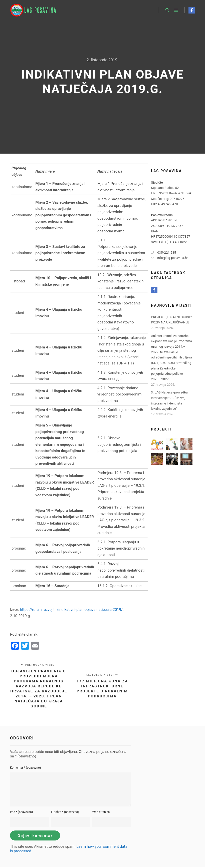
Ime (21, 812)
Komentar (25, 767)
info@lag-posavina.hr (169, 258)
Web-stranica (101, 812)
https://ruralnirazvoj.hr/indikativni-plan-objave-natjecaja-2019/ (71, 609)
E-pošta (65, 812)
